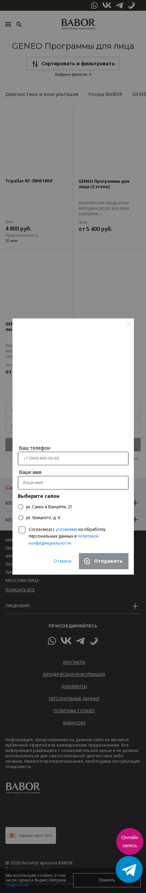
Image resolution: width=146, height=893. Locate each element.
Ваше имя (30, 472)
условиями (66, 529)
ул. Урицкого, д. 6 (39, 517)
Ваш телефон (34, 448)
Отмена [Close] (62, 561)
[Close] (129, 323)
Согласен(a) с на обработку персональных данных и (67, 536)
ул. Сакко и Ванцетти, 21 (45, 507)
